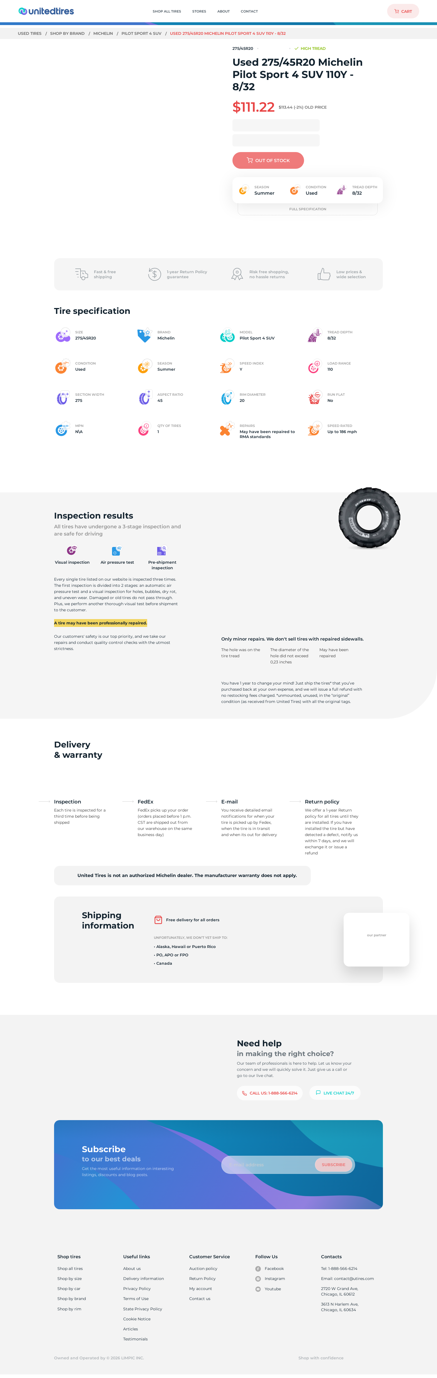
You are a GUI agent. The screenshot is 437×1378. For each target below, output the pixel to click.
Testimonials (135, 1341)
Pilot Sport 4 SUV (142, 33)
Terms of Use (135, 1300)
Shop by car (68, 1289)
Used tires (30, 33)
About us (132, 1268)
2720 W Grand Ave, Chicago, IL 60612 (339, 1292)
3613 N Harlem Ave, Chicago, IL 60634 (339, 1308)
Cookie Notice (136, 1320)
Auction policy (203, 1268)
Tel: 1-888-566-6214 (339, 1268)
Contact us (199, 1300)
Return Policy (202, 1279)
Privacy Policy (136, 1289)
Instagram (270, 1279)
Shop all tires (69, 1268)
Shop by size (69, 1279)
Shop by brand (68, 33)
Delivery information (143, 1279)
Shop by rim (69, 1310)
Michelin (104, 33)
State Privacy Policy (142, 1310)
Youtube (268, 1290)
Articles (130, 1331)
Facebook (269, 1269)
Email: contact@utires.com (347, 1279)
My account (200, 1289)
